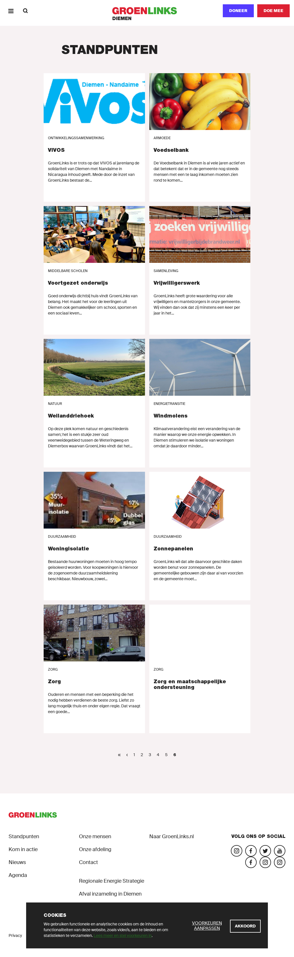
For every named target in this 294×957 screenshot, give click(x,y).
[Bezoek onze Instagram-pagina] (236, 851)
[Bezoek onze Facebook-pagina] (251, 851)
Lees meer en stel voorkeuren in (123, 935)
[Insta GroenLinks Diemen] (265, 862)
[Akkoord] (245, 926)
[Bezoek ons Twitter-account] (265, 851)
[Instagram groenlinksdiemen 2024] (279, 862)
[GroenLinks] (147, 10)
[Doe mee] (273, 10)
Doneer (238, 10)
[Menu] (10, 10)
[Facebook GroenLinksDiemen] (251, 862)
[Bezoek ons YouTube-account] (279, 851)
